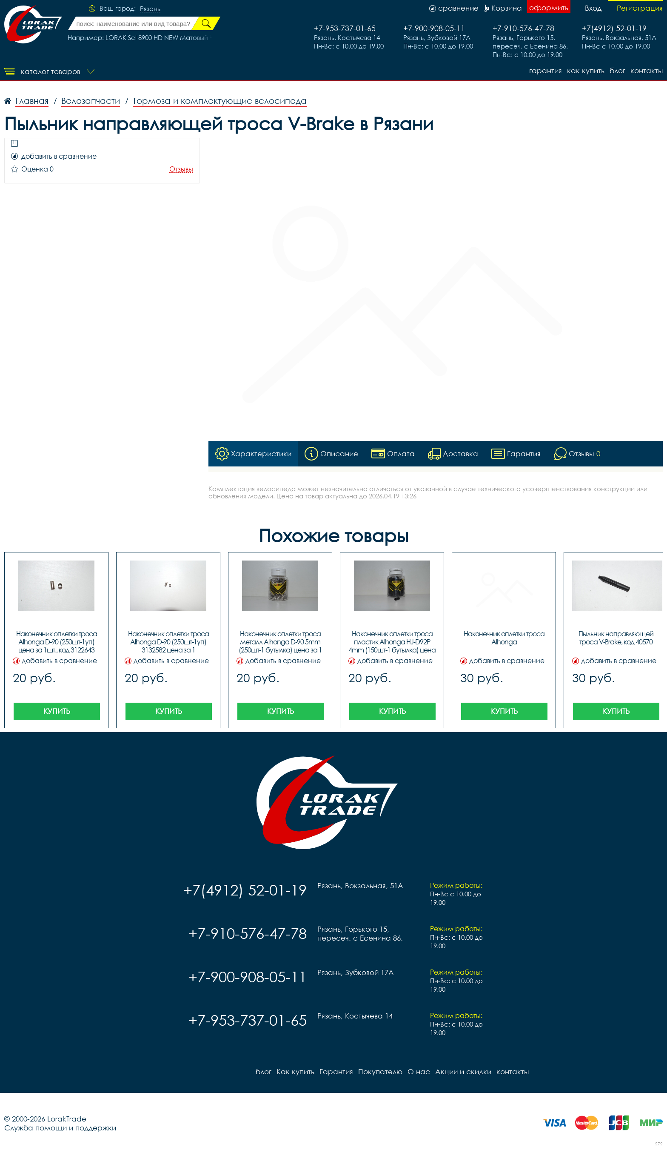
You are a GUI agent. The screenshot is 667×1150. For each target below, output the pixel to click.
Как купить (585, 70)
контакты (646, 70)
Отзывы (181, 169)
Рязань (150, 9)
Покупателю (380, 1071)
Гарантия (545, 70)
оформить (548, 7)
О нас (419, 1071)
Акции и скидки (463, 1071)
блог (617, 70)
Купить (56, 711)
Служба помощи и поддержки (60, 1127)
